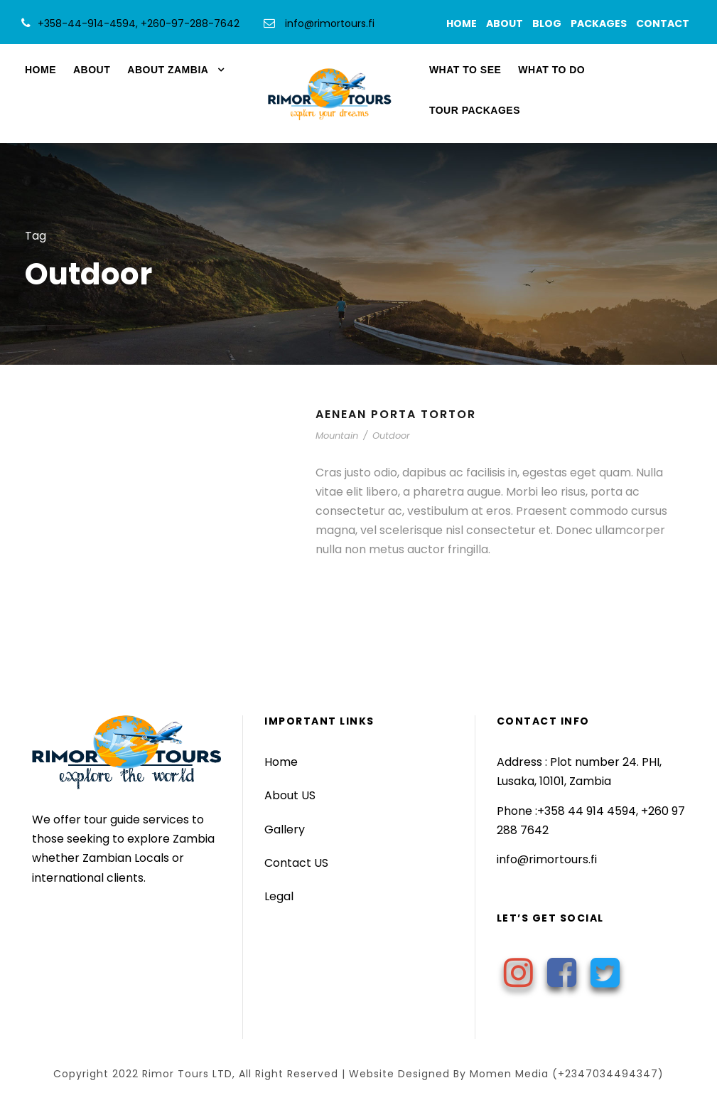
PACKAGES (602, 23)
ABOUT (507, 23)
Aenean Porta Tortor (396, 414)
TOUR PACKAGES (474, 110)
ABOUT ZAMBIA (167, 69)
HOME (464, 23)
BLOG (550, 23)
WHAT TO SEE (465, 69)
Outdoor (391, 435)
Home (281, 762)
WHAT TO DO (551, 69)
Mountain (337, 435)
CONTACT (666, 23)
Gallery (284, 829)
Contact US (296, 863)
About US (290, 795)
